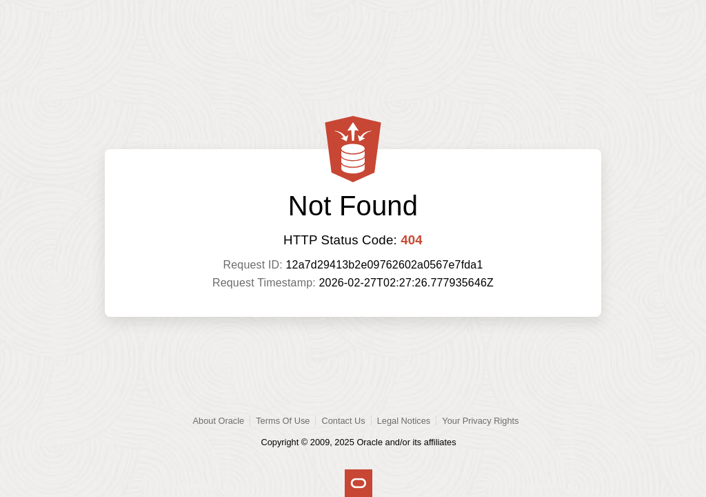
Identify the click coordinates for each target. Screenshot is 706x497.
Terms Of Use (283, 421)
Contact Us (343, 421)
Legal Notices (404, 421)
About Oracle (219, 421)
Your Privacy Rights (480, 421)
